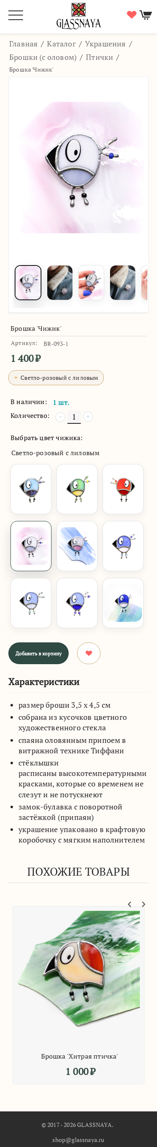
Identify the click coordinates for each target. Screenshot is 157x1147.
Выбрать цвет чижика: (46, 437)
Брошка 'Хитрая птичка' (82, 1056)
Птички (99, 57)
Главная (23, 44)
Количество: (29, 415)
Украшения (105, 44)
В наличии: (28, 401)
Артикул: (24, 343)
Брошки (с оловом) (43, 57)
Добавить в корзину (38, 653)
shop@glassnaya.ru (78, 1140)
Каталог (61, 44)
